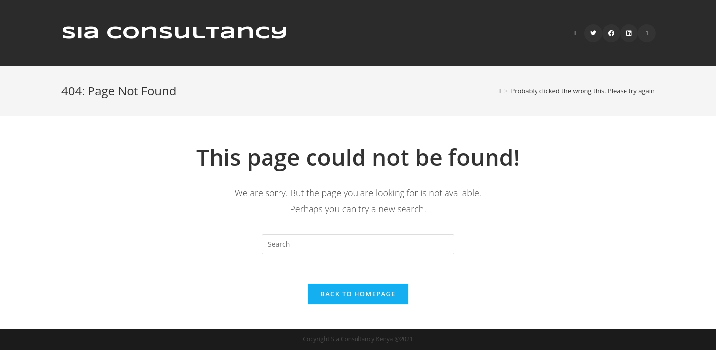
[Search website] (574, 33)
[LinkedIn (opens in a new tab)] (629, 33)
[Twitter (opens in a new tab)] (593, 33)
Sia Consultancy (174, 33)
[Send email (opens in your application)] (647, 33)
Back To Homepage (357, 293)
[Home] (500, 91)
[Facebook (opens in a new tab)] (611, 33)
